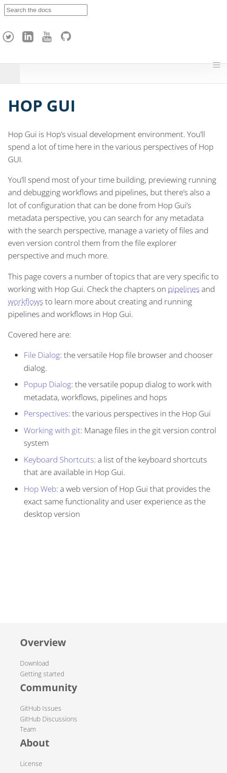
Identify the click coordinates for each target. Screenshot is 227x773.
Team (28, 729)
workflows (25, 301)
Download (34, 663)
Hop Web (40, 488)
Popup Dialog (47, 384)
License (31, 763)
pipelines (184, 289)
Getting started (42, 673)
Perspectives (46, 413)
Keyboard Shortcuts (59, 459)
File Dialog (42, 355)
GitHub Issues (40, 708)
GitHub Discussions (48, 718)
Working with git (52, 430)
